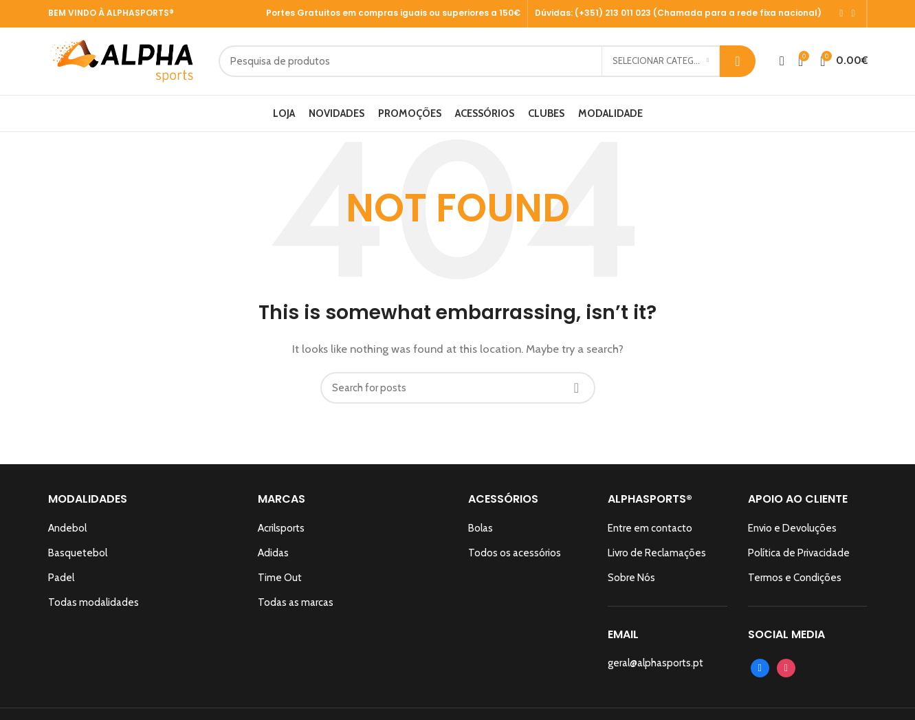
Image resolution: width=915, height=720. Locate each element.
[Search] (514, 64)
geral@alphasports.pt (655, 668)
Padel (61, 582)
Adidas (273, 558)
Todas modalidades (93, 607)
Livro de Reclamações (657, 558)
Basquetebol (77, 558)
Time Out (280, 582)
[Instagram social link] (853, 14)
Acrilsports (281, 533)
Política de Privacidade (799, 558)
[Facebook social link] (841, 14)
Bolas (480, 533)
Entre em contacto (650, 533)
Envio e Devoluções (792, 533)
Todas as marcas (295, 607)
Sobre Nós (631, 582)
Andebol (67, 533)
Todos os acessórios (514, 558)
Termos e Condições (794, 582)
